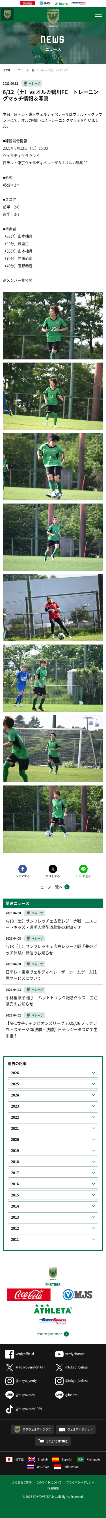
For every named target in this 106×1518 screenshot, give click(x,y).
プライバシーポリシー (80, 1482)
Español (62, 1459)
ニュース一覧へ (49, 886)
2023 (15, 1106)
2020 (15, 1139)
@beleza (66, 1394)
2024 (15, 1095)
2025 (15, 1084)
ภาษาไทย (38, 1466)
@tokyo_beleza (71, 1367)
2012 (15, 1228)
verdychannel (70, 1353)
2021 (15, 1128)
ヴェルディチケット (80, 1429)
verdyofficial (19, 1353)
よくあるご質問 (22, 1482)
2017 (15, 1172)
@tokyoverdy (20, 1394)
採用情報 (53, 1488)
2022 (15, 1117)
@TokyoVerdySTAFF (25, 1367)
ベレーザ (34, 83)
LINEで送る (83, 875)
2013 (15, 1217)
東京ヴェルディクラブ (37, 1429)
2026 (15, 1072)
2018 (15, 1161)
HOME (7, 70)
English (38, 1459)
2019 (15, 1150)
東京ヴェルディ (7, 14)
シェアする (23, 875)
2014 (15, 1206)
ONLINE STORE (57, 1441)
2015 (15, 1195)
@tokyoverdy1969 (23, 1408)
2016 (15, 1183)
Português (89, 1459)
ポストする (53, 875)
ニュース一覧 (26, 70)
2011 (15, 1239)
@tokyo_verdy (21, 1380)
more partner (49, 1334)
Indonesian (66, 1466)
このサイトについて (49, 1482)
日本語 (15, 1459)
